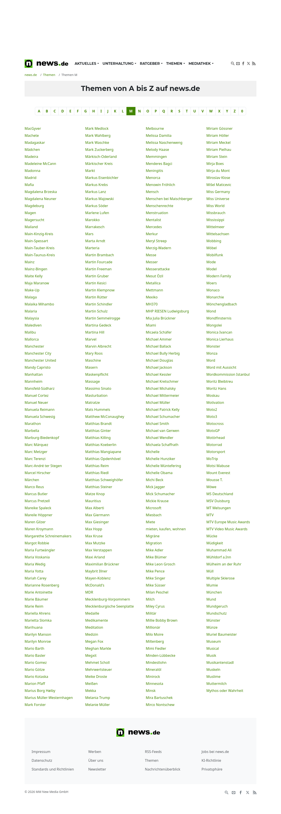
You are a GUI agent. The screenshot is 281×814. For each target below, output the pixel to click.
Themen (152, 760)
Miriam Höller (217, 135)
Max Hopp (93, 529)
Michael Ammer (159, 339)
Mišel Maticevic (218, 184)
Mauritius (93, 500)
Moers (211, 283)
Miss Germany (218, 191)
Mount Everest (218, 472)
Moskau (212, 395)
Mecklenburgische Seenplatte (109, 606)
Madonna (32, 170)
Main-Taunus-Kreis (40, 255)
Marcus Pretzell (37, 500)
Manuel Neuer (36, 402)
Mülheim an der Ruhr (223, 564)
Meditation (94, 627)
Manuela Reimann (39, 409)
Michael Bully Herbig (163, 353)
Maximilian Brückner (102, 564)
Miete (150, 522)
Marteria (92, 247)
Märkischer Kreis (99, 163)
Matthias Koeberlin (100, 444)
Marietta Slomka (38, 620)
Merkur (152, 233)
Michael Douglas (159, 360)
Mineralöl (153, 669)
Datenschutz (42, 760)
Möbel (211, 247)
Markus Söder (96, 205)
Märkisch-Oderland (101, 156)
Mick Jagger (155, 486)
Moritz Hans (216, 388)
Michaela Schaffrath (162, 444)
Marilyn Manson (38, 634)
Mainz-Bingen (36, 269)
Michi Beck (154, 479)
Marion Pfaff (35, 683)
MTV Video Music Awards (226, 529)
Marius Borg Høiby (40, 690)
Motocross (215, 423)
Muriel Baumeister (221, 634)
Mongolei (214, 325)
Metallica (153, 283)
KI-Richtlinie (211, 760)
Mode (211, 262)
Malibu (30, 332)
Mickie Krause (157, 500)
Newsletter (97, 769)
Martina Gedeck (98, 325)
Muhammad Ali (219, 550)
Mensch (152, 191)
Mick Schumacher (160, 493)
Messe (151, 255)
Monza (212, 353)
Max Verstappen (98, 550)
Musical (212, 648)
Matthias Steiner (98, 486)
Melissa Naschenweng (164, 142)
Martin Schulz (96, 311)
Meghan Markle (98, 648)
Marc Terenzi (35, 458)
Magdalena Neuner (40, 198)
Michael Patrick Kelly (162, 409)
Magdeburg (34, 205)
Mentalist (153, 219)
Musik (211, 655)
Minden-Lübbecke (160, 655)
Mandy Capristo (37, 367)
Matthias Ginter (98, 430)
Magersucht (34, 219)
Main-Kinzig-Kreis (39, 233)
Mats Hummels (97, 409)
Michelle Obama (159, 472)
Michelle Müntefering (163, 465)
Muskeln (213, 669)
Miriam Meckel (218, 142)
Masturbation (96, 395)
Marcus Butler (36, 493)
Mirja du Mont (218, 170)
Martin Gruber (97, 276)
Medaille (92, 613)
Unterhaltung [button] (119, 63)
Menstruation (157, 212)
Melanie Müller (97, 704)
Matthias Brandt (98, 423)
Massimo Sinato (98, 388)
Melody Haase (157, 149)
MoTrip (212, 458)
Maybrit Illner (96, 571)
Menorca (153, 177)
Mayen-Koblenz (98, 578)
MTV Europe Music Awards (228, 522)
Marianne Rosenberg (42, 585)
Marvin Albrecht (98, 346)
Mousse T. (214, 479)
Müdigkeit (214, 543)
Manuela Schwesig (40, 416)
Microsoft (153, 507)
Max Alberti (94, 507)
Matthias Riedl (97, 472)
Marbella (32, 430)
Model (211, 269)
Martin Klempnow (100, 290)
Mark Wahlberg (98, 135)
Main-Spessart (36, 240)
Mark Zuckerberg (99, 149)
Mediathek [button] (200, 63)
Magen (30, 212)
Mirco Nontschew (160, 704)
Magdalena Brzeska (41, 191)
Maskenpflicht (96, 374)
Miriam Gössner (219, 128)
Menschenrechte (159, 205)
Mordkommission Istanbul (228, 374)
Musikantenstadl (220, 662)
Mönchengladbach (221, 304)
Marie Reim (34, 606)
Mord (210, 360)
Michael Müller (158, 402)
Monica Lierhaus (220, 339)
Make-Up (32, 290)
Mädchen (32, 149)
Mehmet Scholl (97, 662)
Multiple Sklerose (220, 578)
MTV (210, 515)
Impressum (41, 751)
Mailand (31, 226)
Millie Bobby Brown (161, 620)
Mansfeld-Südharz (39, 388)
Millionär (153, 627)
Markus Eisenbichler (101, 177)
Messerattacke (158, 269)
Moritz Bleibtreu (219, 381)
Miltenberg (155, 641)
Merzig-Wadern (158, 247)
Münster (213, 620)
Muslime (213, 676)
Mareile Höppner (38, 515)
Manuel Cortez (37, 395)
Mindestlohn (156, 662)
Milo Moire (154, 634)
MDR (89, 592)
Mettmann (154, 290)
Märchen (32, 479)
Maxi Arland (95, 557)
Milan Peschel (157, 592)
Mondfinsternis (218, 318)
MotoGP (213, 430)
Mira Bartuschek (159, 697)
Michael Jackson (159, 367)
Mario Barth (34, 648)
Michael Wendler (159, 437)
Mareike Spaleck (38, 507)
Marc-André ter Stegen (43, 465)
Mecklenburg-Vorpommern (107, 599)
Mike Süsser (156, 585)
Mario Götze (35, 669)
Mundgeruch (217, 606)
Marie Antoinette (38, 592)
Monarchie (215, 297)
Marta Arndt (95, 240)
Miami (151, 325)
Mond (211, 311)
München (214, 592)
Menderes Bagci (159, 163)
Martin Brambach (99, 255)
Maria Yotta (34, 571)
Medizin (91, 634)
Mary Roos (94, 353)
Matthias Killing (98, 437)
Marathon (33, 423)
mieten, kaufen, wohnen (166, 529)
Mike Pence (155, 571)
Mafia (29, 184)
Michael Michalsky (161, 388)
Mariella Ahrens (37, 613)
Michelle (153, 451)
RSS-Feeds (153, 751)
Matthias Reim (97, 465)
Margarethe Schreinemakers (48, 536)
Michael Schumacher (163, 416)
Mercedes (154, 226)
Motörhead (215, 437)
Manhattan (34, 374)
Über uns (95, 760)
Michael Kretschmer (162, 381)
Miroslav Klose (218, 177)
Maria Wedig (35, 564)
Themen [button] (174, 63)
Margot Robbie (37, 543)
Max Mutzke (95, 543)
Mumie (212, 585)
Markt (90, 170)
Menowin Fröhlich (160, 184)
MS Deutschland (219, 493)
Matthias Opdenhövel (103, 458)
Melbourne (155, 128)
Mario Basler (35, 655)
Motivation (215, 402)
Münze (212, 627)
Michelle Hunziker (160, 458)
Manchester (34, 346)
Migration (154, 543)
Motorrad (214, 444)
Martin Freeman (98, 269)
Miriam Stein (216, 156)
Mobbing (213, 240)
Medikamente (96, 620)
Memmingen (156, 156)
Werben (94, 751)
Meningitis (154, 170)
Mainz (29, 262)
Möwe (211, 486)
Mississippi (215, 219)
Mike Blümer (156, 557)
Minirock (153, 676)
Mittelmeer (215, 226)
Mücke (211, 536)
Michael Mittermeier (162, 395)
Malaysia (32, 318)
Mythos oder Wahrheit (224, 690)
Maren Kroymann (39, 529)
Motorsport (215, 451)
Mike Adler (154, 550)
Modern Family (218, 276)
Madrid (30, 177)
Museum (213, 641)
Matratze (92, 402)
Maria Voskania (37, 557)
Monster (213, 346)
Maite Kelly (34, 276)
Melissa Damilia (158, 135)
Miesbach (154, 515)
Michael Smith (157, 423)
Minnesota (154, 683)
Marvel (90, 339)
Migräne (153, 536)
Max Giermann (97, 515)
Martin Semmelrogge (102, 318)
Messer (152, 262)
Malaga (31, 297)
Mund (211, 599)
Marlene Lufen (97, 212)
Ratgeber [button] (150, 63)
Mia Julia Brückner (161, 318)
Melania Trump (97, 697)
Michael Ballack (158, 346)
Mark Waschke (97, 142)
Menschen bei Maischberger (169, 198)
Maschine (93, 360)
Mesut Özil (154, 276)
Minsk (151, 690)
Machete (32, 135)
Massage (92, 381)
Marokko (92, 219)
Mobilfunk (214, 255)
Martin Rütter (96, 297)
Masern (91, 367)
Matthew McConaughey (104, 416)
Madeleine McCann (40, 163)
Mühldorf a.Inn (218, 557)
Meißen (91, 683)
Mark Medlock (96, 128)
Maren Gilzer (35, 522)
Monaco (213, 290)
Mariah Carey (36, 578)
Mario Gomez (36, 662)
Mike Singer (155, 578)
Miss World (215, 205)
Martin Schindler (98, 304)
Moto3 (211, 416)
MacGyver (33, 128)
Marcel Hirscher (37, 472)
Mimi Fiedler (156, 648)
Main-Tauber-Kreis (39, 247)
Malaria (31, 311)
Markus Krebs (96, 184)
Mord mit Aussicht (221, 367)
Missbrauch (215, 212)
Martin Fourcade (98, 262)
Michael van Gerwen (162, 430)
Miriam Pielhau (218, 149)
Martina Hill (94, 332)
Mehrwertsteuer (98, 669)
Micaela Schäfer (159, 332)
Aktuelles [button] (86, 63)
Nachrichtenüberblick (162, 769)
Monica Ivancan (219, 332)
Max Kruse (94, 536)
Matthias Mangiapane (103, 451)
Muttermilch (216, 683)
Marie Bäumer (36, 599)
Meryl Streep (156, 240)
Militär (151, 613)
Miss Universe (217, 198)
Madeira (31, 156)
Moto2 (211, 409)
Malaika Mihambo (39, 304)
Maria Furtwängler (40, 550)
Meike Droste (96, 676)
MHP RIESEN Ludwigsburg (167, 311)
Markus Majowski (99, 198)
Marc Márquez (36, 444)
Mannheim (33, 381)
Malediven (33, 325)
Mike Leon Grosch (160, 564)
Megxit (91, 655)
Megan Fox (94, 641)
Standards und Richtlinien (53, 769)
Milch (150, 599)
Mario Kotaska (36, 676)
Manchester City (38, 353)
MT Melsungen (218, 507)
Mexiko (152, 297)
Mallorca (32, 339)
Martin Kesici (95, 283)
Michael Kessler (158, 374)
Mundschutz (216, 613)
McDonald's (94, 585)
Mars (89, 233)
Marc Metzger (36, 451)
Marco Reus (34, 486)
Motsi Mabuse (218, 465)
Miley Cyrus (155, 606)
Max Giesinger (97, 522)
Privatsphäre (212, 769)
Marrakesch (94, 226)
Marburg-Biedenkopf (42, 437)
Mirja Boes (215, 163)
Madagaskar (35, 142)
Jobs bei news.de (215, 751)
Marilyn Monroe (38, 641)
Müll (210, 571)
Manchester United (40, 360)
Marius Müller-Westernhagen (49, 697)
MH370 (152, 304)
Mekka (90, 690)
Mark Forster (35, 704)
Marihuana (34, 627)
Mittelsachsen (217, 233)
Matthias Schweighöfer (104, 479)
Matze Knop (95, 493)
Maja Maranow (37, 283)
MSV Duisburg (218, 500)
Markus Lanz (95, 191)
